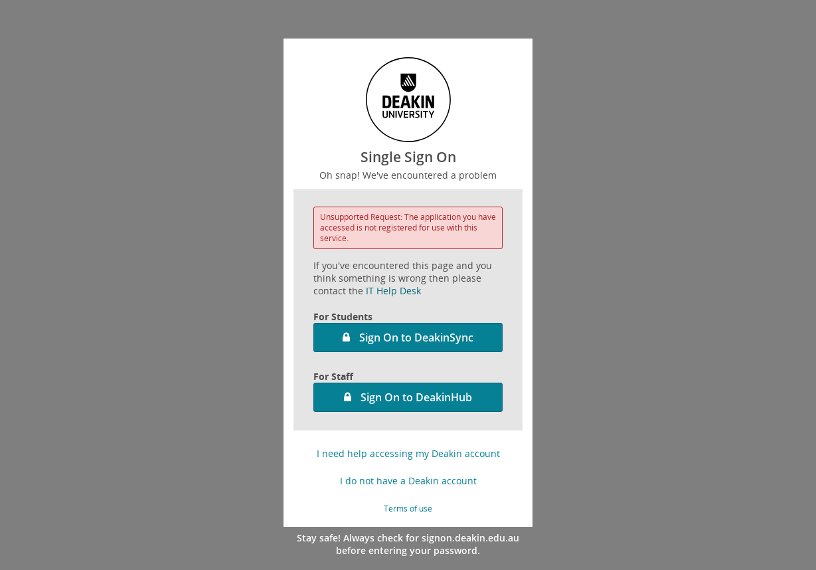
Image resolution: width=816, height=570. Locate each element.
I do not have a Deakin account (408, 480)
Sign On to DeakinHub (416, 397)
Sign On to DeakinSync (416, 337)
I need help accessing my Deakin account (408, 453)
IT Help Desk (393, 290)
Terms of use (408, 508)
